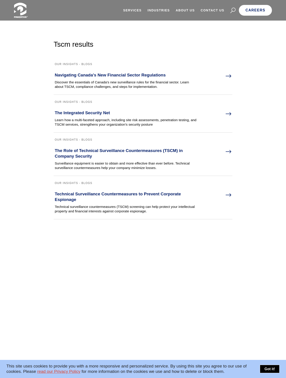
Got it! (270, 369)
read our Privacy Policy (58, 371)
